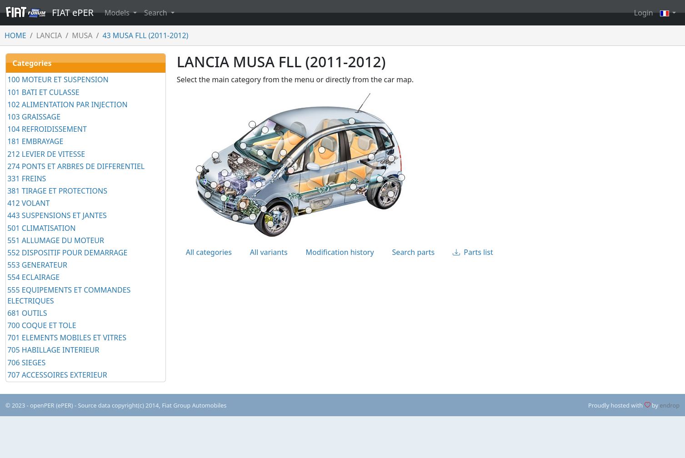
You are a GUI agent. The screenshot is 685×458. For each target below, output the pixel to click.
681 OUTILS (27, 313)
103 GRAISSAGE (33, 117)
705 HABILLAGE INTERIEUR (53, 350)
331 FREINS (26, 179)
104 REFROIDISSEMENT (47, 129)
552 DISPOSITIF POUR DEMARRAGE (67, 253)
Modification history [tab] (340, 252)
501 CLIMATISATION (41, 228)
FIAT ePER (49, 12)
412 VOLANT (28, 203)
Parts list (473, 252)
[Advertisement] (342, 437)
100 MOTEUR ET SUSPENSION (58, 80)
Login (643, 13)
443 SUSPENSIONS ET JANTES (57, 215)
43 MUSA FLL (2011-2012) (145, 35)
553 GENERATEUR (37, 265)
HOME (15, 35)
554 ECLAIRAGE (33, 277)
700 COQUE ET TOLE (41, 325)
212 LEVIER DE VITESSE (46, 154)
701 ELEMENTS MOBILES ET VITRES (66, 338)
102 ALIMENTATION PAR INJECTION (67, 105)
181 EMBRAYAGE (35, 141)
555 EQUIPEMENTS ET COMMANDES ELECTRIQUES (68, 295)
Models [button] (118, 13)
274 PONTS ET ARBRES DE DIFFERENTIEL (76, 166)
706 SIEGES (26, 363)
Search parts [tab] (413, 252)
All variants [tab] (269, 252)
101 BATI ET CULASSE (43, 92)
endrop (670, 405)
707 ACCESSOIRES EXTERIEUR (57, 375)
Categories (32, 63)
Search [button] (156, 13)
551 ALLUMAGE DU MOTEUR (55, 240)
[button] (668, 13)
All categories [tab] (209, 252)
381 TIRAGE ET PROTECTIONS (57, 191)
